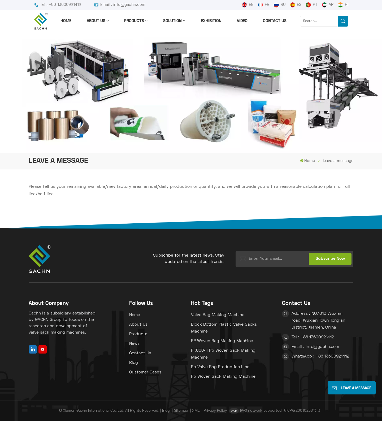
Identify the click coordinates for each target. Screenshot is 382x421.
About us (96, 21)
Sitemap (181, 411)
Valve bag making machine (217, 315)
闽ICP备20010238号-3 (301, 411)
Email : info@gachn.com (119, 4)
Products (134, 21)
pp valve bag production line (220, 367)
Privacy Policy (215, 411)
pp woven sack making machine (223, 377)
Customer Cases (145, 372)
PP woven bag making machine (222, 341)
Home (65, 21)
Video (242, 21)
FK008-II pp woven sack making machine (223, 354)
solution (172, 21)
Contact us (274, 21)
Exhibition (211, 21)
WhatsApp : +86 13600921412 (320, 356)
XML (195, 411)
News (134, 344)
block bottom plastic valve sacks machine (224, 328)
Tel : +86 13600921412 (57, 4)
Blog (133, 363)
